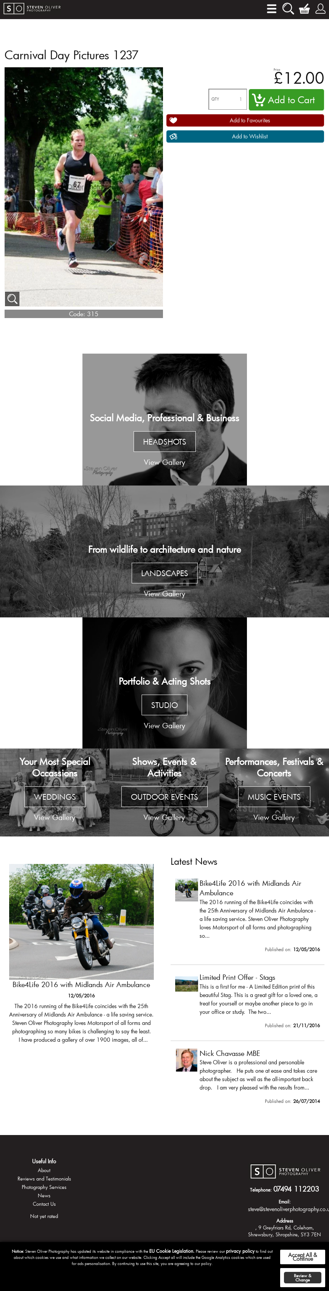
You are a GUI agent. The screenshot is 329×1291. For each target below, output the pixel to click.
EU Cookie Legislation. (172, 1251)
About (44, 1170)
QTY (215, 99)
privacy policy (240, 1251)
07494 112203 (296, 1189)
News (44, 1195)
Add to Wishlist (250, 136)
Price (277, 69)
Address (284, 1221)
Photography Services (44, 1187)
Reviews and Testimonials (44, 1179)
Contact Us (44, 1204)
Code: (77, 314)
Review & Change (302, 1278)
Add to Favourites (250, 120)
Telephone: (261, 1190)
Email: (285, 1201)
